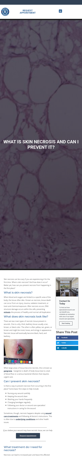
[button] (60, 11)
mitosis (7, 312)
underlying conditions (25, 419)
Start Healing (66, 323)
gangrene (8, 371)
